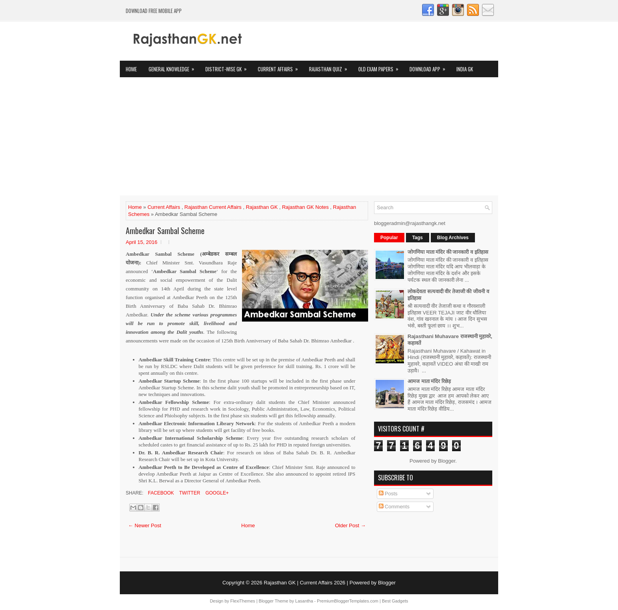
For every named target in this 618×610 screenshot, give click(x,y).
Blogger (446, 461)
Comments (394, 507)
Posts (388, 494)
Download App (430, 67)
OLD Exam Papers (381, 67)
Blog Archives (453, 237)
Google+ (216, 493)
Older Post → (350, 525)
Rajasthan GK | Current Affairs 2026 (304, 583)
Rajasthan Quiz (330, 67)
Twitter (189, 493)
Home (131, 69)
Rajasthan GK (262, 207)
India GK (464, 69)
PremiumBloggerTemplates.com (347, 601)
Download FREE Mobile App (154, 11)
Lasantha (304, 601)
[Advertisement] (309, 136)
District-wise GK (228, 67)
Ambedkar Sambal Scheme (165, 230)
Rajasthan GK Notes (305, 207)
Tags (417, 237)
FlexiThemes (242, 601)
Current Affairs (280, 67)
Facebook (160, 493)
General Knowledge (174, 67)
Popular (389, 237)
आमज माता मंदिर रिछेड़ (429, 381)
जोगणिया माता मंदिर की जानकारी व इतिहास (448, 252)
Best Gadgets (395, 601)
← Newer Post (144, 525)
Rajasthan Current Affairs (213, 207)
